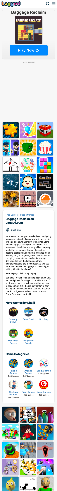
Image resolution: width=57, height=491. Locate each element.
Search (48, 4)
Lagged (11, 4)
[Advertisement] (28, 91)
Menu (54, 4)
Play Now (26, 50)
